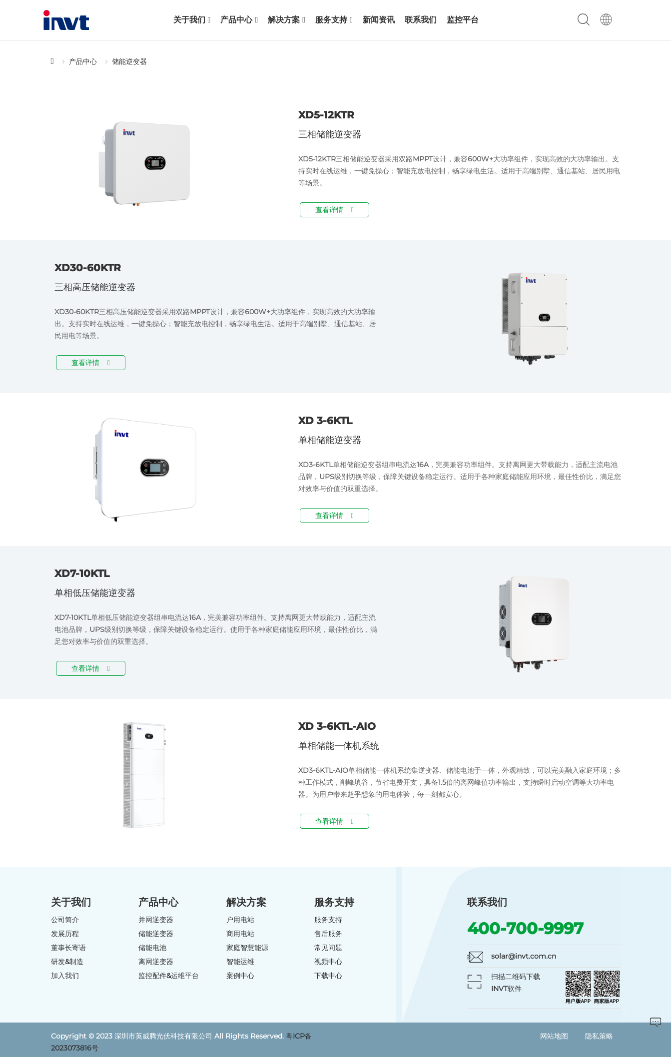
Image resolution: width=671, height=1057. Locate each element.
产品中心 (239, 19)
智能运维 (240, 961)
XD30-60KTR (87, 268)
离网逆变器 (155, 961)
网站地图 (554, 1036)
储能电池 (152, 947)
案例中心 (240, 975)
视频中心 (328, 961)
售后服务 (328, 933)
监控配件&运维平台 (168, 975)
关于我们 (192, 19)
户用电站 (240, 919)
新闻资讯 (379, 19)
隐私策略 (599, 1036)
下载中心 (328, 975)
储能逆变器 (129, 61)
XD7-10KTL (81, 573)
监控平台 (463, 19)
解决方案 (286, 19)
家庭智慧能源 (247, 947)
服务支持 (334, 19)
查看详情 (334, 209)
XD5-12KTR (326, 115)
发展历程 (65, 933)
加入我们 (65, 975)
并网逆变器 (155, 919)
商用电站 (240, 933)
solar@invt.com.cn (523, 956)
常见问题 (328, 947)
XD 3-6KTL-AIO (337, 726)
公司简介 (65, 919)
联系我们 (421, 19)
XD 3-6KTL (325, 421)
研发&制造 (67, 961)
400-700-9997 (525, 928)
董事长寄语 (68, 947)
